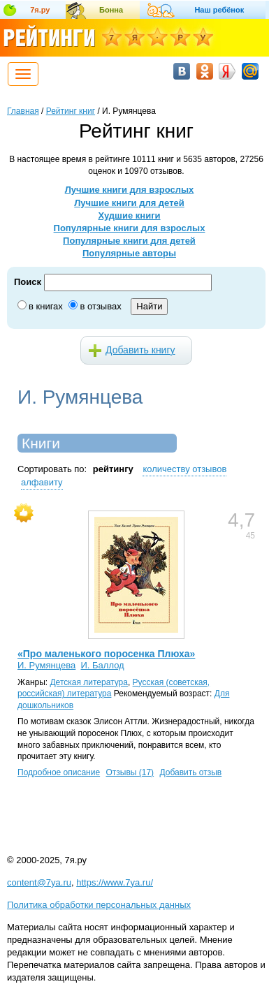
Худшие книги (129, 215)
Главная (23, 111)
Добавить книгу (140, 349)
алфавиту (42, 482)
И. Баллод (102, 665)
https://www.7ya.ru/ (114, 882)
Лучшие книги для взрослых (129, 189)
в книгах (46, 306)
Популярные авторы (129, 253)
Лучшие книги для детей (129, 203)
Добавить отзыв (190, 772)
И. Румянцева (46, 665)
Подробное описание (58, 772)
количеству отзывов (184, 469)
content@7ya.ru (39, 882)
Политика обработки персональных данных (99, 905)
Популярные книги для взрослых (129, 228)
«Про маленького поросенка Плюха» (106, 653)
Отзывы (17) (130, 772)
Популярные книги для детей (129, 240)
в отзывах (100, 306)
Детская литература (88, 682)
